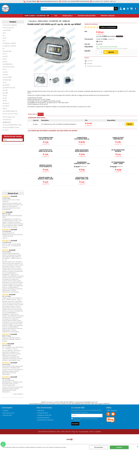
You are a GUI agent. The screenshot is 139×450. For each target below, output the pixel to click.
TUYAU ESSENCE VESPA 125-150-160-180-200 (45, 138)
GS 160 (5, 98)
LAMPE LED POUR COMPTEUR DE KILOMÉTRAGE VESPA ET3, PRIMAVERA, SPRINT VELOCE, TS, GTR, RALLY (118, 138)
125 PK (5, 59)
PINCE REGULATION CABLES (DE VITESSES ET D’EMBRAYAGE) (12, 367)
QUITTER (137, 446)
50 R (4, 41)
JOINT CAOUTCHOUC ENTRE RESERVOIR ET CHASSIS (82, 150)
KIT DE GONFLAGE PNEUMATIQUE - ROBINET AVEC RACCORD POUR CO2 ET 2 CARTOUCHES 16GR (12, 383)
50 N (4, 33)
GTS (56, 15)
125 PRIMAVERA (7, 64)
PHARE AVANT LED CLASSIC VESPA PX (11, 200)
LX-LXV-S (6, 130)
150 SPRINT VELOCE (9, 88)
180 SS (5, 101)
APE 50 (5, 108)
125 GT (5, 54)
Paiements (41, 410)
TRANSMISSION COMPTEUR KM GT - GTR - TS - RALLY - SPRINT (82, 163)
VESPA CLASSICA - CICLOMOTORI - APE (36, 15)
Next (80, 49)
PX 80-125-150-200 (8, 27)
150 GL (5, 82)
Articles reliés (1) (32, 114)
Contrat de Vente (43, 413)
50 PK (4, 38)
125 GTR (5, 56)
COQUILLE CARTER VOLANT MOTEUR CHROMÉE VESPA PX (11, 338)
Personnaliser (98, 447)
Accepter (119, 447)
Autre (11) (40, 114)
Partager (89, 63)
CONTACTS (106, 403)
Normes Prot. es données (45, 420)
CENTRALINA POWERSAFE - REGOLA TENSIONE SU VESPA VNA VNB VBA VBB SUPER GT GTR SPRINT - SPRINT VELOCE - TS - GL (12, 257)
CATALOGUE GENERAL (10, 25)
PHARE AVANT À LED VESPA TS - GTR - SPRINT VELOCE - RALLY (12, 298)
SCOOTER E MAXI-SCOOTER (86, 15)
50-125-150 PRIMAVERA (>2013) (12, 125)
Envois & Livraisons (43, 417)
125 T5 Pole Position (9, 67)
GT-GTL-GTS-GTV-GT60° (10, 114)
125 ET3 (5, 61)
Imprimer (90, 61)
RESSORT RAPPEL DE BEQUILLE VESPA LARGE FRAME (45, 178)
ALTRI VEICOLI (7, 119)
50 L (4, 35)
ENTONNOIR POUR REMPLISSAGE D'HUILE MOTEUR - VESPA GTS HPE (12, 234)
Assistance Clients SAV (45, 415)
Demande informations (94, 66)
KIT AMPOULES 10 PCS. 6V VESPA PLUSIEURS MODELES (58, 124)
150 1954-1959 (7, 80)
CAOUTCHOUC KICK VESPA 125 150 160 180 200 (46, 150)
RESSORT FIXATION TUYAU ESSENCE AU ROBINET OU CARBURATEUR (45, 166)
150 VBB (5, 93)
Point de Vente (7, 415)
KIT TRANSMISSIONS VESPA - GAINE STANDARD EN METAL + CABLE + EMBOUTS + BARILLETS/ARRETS (118, 163)
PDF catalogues (112, 410)
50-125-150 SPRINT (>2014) (11, 127)
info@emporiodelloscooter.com (88, 402)
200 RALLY (6, 106)
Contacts (5, 410)
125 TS (5, 69)
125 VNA (5, 72)
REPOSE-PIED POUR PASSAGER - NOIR (12, 216)
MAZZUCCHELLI (67, 15)
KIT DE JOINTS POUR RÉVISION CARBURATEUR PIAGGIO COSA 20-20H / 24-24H (118, 150)
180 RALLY (6, 103)
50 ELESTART (7, 30)
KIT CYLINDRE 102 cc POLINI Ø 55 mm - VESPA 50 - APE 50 (12, 348)
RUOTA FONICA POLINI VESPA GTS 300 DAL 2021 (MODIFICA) (11, 245)
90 (3, 48)
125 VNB (5, 74)
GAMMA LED (7, 122)
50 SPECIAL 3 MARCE (9, 43)
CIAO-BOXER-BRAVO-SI (10, 111)
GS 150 (5, 95)
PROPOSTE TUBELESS (108, 15)
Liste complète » (18, 394)
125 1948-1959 (7, 51)
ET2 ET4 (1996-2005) (9, 117)
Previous (28, 49)
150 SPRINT (6, 85)
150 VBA (5, 90)
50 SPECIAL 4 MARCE (9, 46)
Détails (101, 41)
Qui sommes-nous (8, 413)
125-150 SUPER (7, 77)
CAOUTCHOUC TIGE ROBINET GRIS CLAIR (81, 178)
